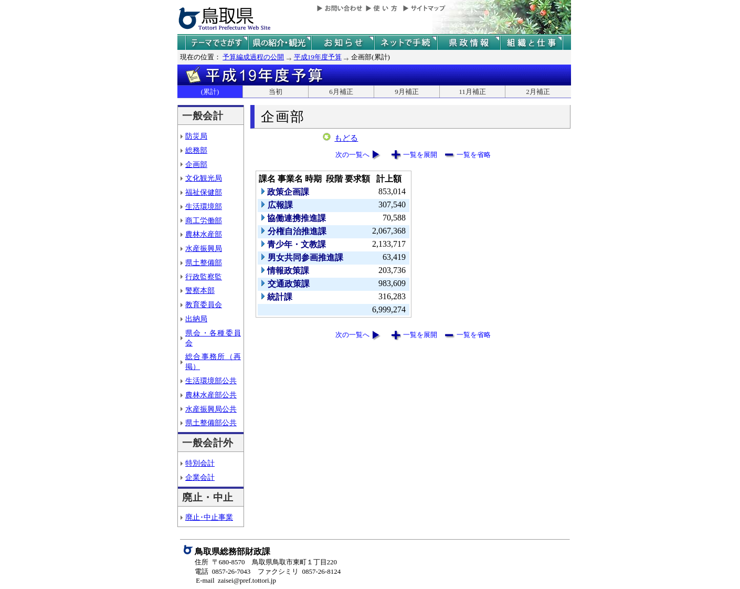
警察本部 (200, 290)
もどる (346, 138)
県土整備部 (203, 262)
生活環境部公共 (211, 380)
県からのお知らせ (342, 43)
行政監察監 (203, 276)
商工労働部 (203, 220)
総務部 (196, 150)
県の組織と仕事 (531, 43)
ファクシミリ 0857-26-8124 (299, 571)
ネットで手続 (405, 43)
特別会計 (200, 463)
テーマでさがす (216, 43)
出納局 (196, 318)
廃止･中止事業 (209, 517)
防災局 (196, 136)
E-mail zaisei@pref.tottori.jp (236, 580)
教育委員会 (203, 304)
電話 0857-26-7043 (222, 571)
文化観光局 (203, 178)
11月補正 (472, 92)
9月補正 (407, 92)
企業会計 (200, 477)
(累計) (210, 92)
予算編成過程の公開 (253, 57)
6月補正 (341, 92)
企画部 (196, 164)
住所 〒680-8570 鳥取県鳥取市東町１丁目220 (266, 562)
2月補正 (538, 92)
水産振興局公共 (211, 409)
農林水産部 (203, 234)
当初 (275, 92)
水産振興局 (203, 248)
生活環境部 (203, 206)
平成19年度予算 (318, 57)
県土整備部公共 (211, 422)
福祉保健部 (203, 192)
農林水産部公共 (211, 395)
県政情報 (468, 43)
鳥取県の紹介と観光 (279, 43)
